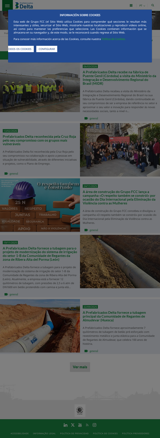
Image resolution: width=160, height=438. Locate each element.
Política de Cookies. (113, 39)
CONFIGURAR (47, 49)
